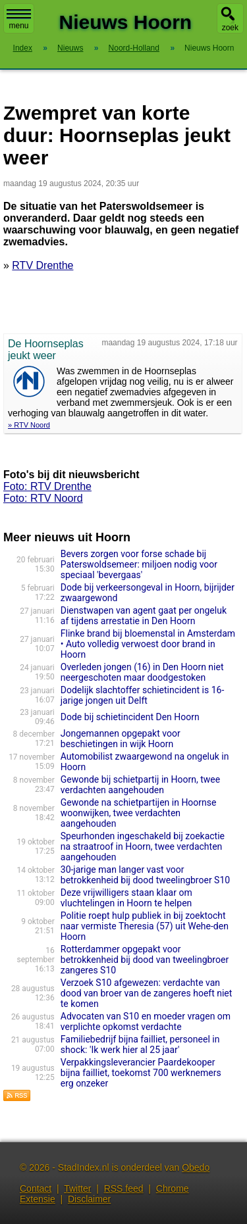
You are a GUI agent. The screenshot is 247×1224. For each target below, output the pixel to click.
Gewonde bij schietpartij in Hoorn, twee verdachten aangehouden (140, 784)
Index (22, 48)
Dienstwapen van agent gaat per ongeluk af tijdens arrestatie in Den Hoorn (144, 615)
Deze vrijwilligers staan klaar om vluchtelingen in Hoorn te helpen (126, 897)
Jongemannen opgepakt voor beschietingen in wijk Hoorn (120, 738)
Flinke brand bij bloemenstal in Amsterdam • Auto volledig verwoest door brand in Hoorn (148, 644)
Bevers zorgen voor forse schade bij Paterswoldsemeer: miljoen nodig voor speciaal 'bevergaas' (139, 564)
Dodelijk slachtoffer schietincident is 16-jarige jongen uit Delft (143, 695)
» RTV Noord (29, 425)
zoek (230, 27)
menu (19, 19)
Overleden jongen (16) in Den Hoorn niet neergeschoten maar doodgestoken (142, 672)
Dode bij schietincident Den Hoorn (130, 717)
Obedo (195, 1167)
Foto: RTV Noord (43, 498)
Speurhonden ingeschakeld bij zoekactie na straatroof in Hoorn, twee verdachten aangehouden (143, 846)
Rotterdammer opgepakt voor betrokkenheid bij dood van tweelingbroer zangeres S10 (145, 959)
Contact (35, 1188)
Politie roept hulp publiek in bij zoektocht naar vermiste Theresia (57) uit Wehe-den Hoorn (145, 926)
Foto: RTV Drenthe (47, 486)
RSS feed (124, 1188)
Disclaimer (89, 1199)
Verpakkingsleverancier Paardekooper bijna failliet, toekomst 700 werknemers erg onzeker (141, 1073)
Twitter (77, 1188)
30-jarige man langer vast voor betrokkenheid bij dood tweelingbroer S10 (145, 874)
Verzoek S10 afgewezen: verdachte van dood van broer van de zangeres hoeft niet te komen (147, 993)
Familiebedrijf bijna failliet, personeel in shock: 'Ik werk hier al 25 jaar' (140, 1044)
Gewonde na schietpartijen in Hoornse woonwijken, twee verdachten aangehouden (139, 813)
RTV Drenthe (42, 265)
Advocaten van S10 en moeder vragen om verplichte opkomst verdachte (146, 1021)
